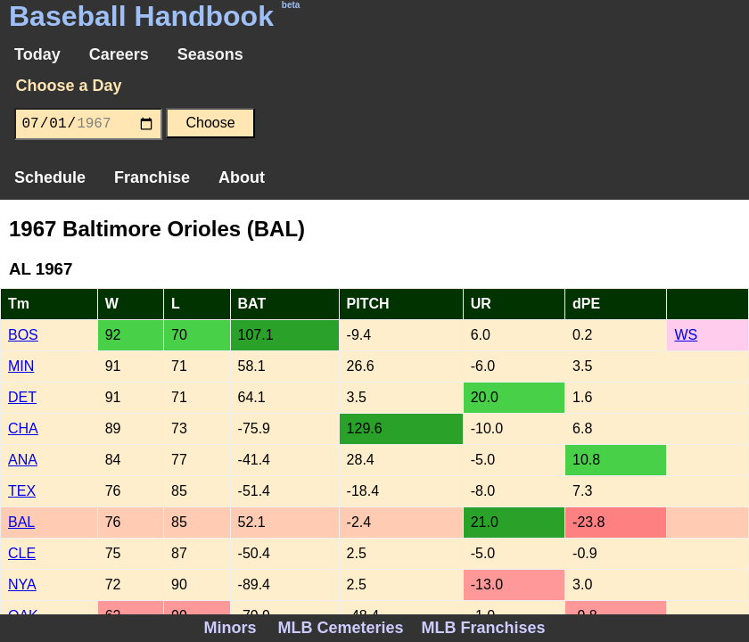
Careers (119, 54)
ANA (22, 459)
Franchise (152, 177)
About (241, 177)
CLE (22, 553)
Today (37, 54)
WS (685, 334)
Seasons (210, 54)
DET (22, 397)
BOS (23, 334)
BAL (21, 522)
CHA (23, 428)
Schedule (50, 177)
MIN (21, 366)
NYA (22, 584)
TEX (22, 490)
